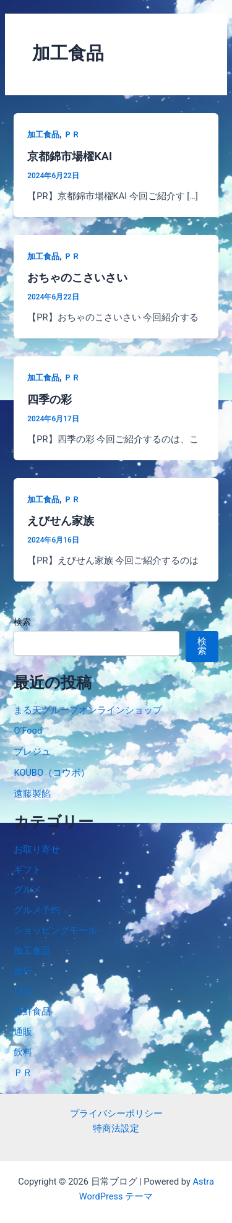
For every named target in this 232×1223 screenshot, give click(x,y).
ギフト (27, 869)
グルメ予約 (37, 910)
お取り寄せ (37, 849)
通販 (23, 1031)
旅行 (23, 971)
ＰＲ (72, 134)
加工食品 (43, 134)
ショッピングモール (55, 930)
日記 (23, 991)
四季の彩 (49, 399)
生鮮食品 (32, 1011)
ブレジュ (32, 751)
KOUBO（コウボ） (52, 772)
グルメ (27, 889)
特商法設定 (116, 1128)
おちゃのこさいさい (77, 277)
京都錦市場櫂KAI (69, 156)
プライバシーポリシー (116, 1113)
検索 (22, 622)
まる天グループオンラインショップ (88, 710)
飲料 (23, 1052)
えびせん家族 (60, 520)
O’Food (28, 730)
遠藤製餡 (32, 793)
